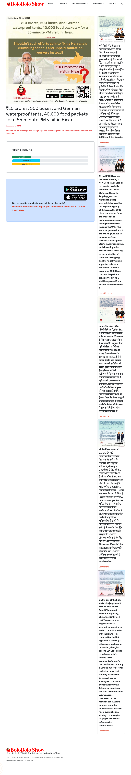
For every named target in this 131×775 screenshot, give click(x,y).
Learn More (105, 143)
